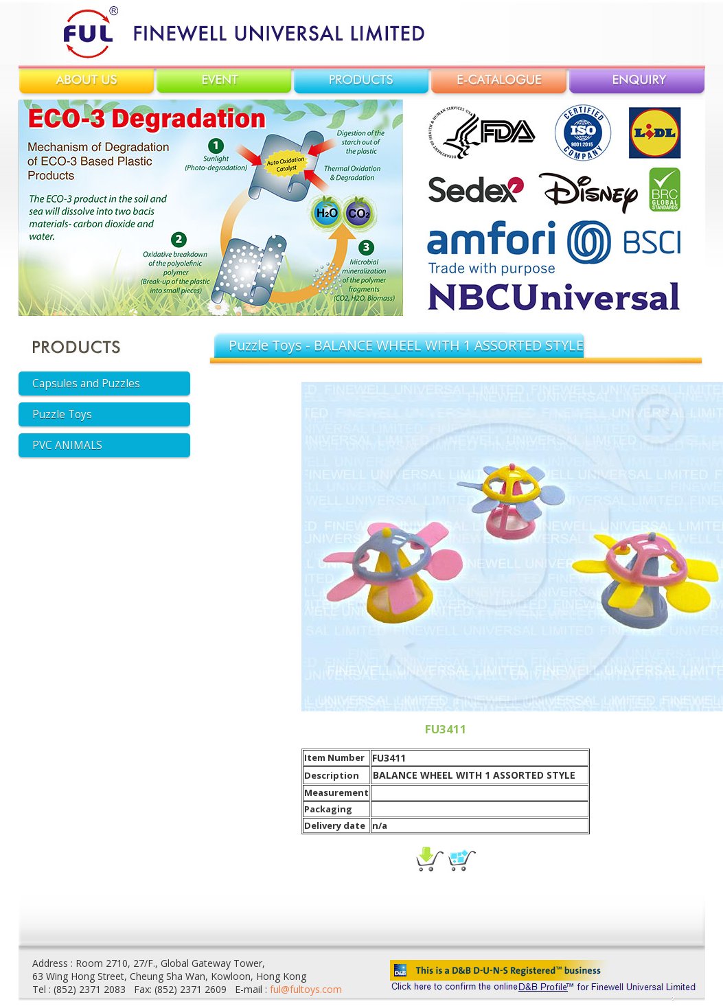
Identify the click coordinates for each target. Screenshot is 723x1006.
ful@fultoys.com (306, 989)
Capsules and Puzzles (86, 383)
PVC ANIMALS (67, 445)
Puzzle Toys (62, 414)
